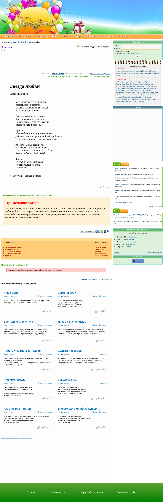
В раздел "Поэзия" (155, 206)
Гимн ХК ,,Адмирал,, (122, 202)
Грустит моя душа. (13, 251)
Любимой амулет (15, 379)
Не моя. (98, 251)
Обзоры (77, 36)
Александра (122, 71)
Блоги (55, 36)
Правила (31, 492)
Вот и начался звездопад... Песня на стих (127, 221)
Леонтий (127, 73)
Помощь (122, 36)
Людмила (134, 73)
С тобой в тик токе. (13, 253)
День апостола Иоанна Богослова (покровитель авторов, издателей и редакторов (136, 88)
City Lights (133, 237)
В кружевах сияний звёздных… (79, 408)
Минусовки (42, 36)
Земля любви (67, 292)
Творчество (93, 36)
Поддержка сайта (126, 492)
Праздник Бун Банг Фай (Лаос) (140, 97)
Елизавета (119, 73)
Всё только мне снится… (20, 321)
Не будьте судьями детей (123, 178)
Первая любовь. (102, 255)
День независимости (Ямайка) (136, 90)
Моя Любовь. (100, 253)
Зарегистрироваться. (134, 53)
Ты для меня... (67, 379)
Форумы (108, 36)
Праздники (25, 36)
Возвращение (130, 244)
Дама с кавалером (121, 168)
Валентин (145, 71)
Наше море (11, 292)
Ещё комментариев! (154, 253)
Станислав (155, 73)
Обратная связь (59, 492)
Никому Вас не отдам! (72, 321)
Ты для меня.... (101, 247)
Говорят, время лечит (122, 184)
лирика (131, 239)
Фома (118, 75)
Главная (10, 36)
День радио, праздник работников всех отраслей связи (137, 94)
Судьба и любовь (70, 350)
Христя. (8, 255)
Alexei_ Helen (22, 42)
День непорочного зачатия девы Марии (134, 91)
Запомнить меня (122, 51)
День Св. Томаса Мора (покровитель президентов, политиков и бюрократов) (134, 85)
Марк (141, 73)
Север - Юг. (99, 249)
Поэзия (13, 42)
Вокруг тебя (119, 190)
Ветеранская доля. (13, 247)
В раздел (117, 253)
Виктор (153, 71)
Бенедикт (137, 71)
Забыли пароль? (120, 53)
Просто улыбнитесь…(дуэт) (22, 350)
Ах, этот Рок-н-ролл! (17, 408)
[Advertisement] (56, 60)
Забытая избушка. (121, 174)
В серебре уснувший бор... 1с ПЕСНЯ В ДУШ (129, 215)
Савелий (147, 73)
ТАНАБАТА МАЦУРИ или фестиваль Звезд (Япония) (136, 99)
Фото (66, 36)
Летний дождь (131, 242)
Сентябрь (128, 247)
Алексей (130, 71)
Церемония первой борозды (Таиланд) (130, 101)
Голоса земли (119, 196)
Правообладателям (92, 492)
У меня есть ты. (12, 249)
